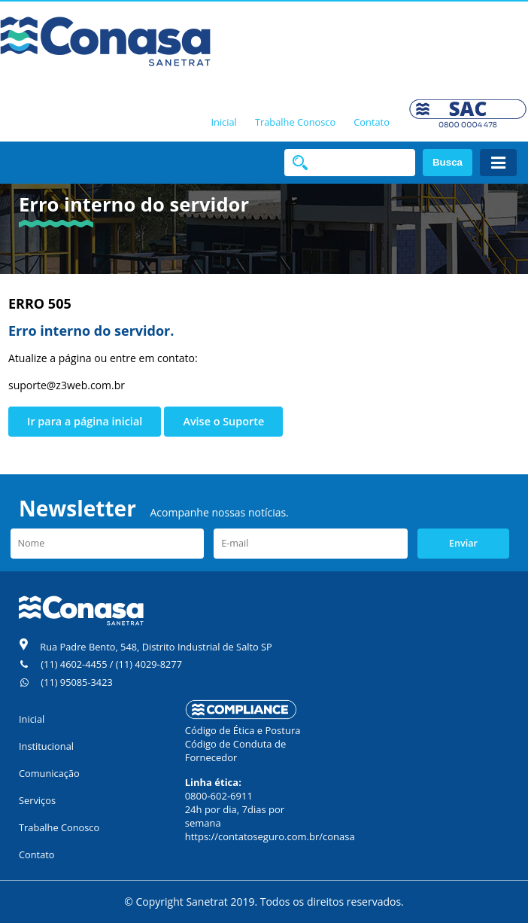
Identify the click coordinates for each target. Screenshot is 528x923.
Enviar (463, 543)
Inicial (223, 122)
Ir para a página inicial (84, 421)
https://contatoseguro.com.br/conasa (270, 836)
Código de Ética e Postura (243, 730)
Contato (372, 122)
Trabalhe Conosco (295, 122)
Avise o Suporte (223, 421)
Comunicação (49, 773)
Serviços (37, 800)
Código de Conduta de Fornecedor (236, 750)
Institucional (46, 746)
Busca (447, 162)
